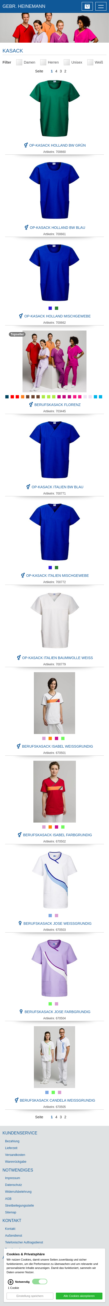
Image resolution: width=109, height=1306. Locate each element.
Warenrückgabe (15, 1161)
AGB (8, 1199)
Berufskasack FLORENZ (54, 405)
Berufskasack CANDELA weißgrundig (54, 1100)
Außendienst (13, 1235)
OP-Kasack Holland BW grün (54, 145)
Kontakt (10, 1229)
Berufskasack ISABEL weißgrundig (54, 746)
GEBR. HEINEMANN (24, 6)
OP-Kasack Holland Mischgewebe (54, 316)
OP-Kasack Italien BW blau (54, 487)
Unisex (76, 62)
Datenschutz (13, 1185)
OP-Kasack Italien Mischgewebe (54, 576)
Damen (29, 62)
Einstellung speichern (29, 1295)
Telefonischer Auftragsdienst (24, 1242)
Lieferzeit (11, 1148)
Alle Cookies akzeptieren (79, 1295)
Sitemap (10, 1212)
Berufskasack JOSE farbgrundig (54, 1012)
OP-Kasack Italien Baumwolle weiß (54, 658)
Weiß (99, 62)
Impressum (12, 1178)
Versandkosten (15, 1155)
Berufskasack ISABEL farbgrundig (54, 835)
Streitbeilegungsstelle (19, 1205)
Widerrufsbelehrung (18, 1191)
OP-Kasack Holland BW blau (54, 228)
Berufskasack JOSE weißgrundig (54, 923)
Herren (53, 62)
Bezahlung (12, 1141)
